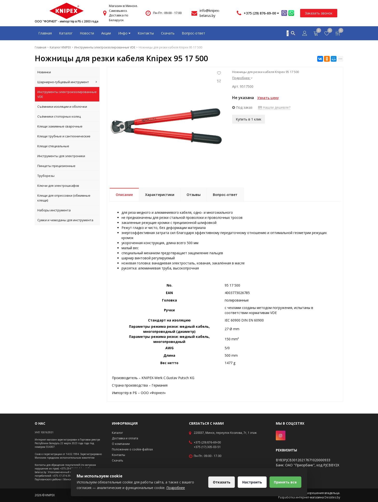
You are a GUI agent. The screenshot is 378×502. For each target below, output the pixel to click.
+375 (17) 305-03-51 (207, 447)
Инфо (124, 33)
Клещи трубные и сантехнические (63, 136)
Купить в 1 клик (248, 119)
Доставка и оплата (125, 438)
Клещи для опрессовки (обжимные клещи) (63, 197)
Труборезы (45, 176)
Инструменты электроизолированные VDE (67, 94)
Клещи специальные (53, 146)
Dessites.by (332, 497)
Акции (106, 33)
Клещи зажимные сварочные (59, 126)
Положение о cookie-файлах (132, 449)
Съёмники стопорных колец (59, 116)
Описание (124, 194)
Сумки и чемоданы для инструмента (65, 220)
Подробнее (242, 78)
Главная (45, 33)
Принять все (285, 482)
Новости (87, 33)
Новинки (44, 72)
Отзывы (194, 194)
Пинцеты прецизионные (56, 166)
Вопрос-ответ (193, 33)
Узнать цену (268, 97)
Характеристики (159, 194)
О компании (121, 444)
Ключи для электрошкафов (58, 185)
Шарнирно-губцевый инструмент (67, 82)
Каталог (66, 33)
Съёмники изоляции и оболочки (62, 106)
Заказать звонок (318, 13)
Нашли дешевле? (274, 107)
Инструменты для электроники (61, 156)
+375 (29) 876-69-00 (207, 442)
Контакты (146, 33)
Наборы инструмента (54, 210)
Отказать (221, 482)
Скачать (168, 33)
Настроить (252, 482)
